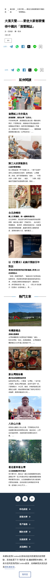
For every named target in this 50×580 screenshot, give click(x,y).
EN (8, 40)
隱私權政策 (10, 567)
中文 (23, 4)
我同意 (25, 574)
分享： (5, 47)
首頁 (5, 10)
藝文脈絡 (12, 10)
